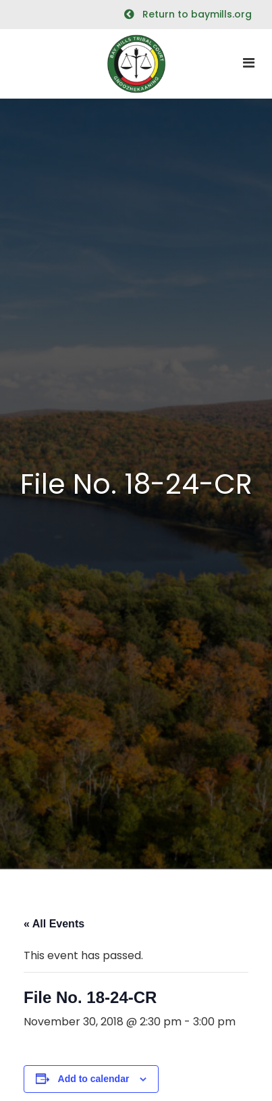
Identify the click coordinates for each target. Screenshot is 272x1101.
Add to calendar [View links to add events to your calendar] (94, 1078)
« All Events (54, 923)
